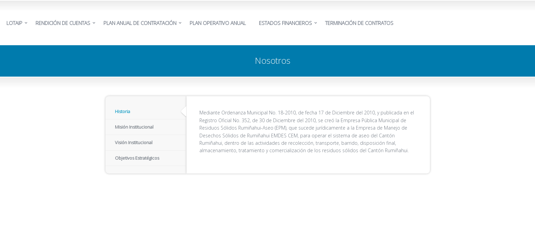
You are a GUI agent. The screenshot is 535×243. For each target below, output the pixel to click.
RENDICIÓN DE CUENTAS (62, 23)
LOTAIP (14, 23)
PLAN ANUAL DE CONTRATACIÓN (139, 23)
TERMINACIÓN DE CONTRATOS (359, 23)
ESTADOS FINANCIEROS (285, 23)
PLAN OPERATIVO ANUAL (218, 23)
